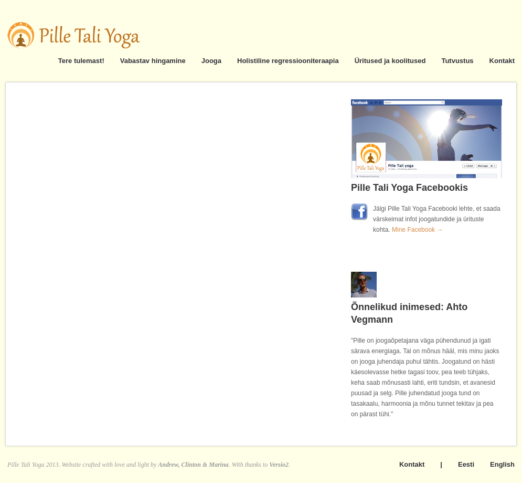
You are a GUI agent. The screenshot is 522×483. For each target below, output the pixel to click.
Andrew (168, 464)
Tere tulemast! (81, 61)
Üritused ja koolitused (390, 61)
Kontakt (502, 61)
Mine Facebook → (417, 229)
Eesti (466, 464)
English (502, 464)
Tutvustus (457, 61)
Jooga (211, 61)
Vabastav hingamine (153, 61)
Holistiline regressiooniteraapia (288, 61)
